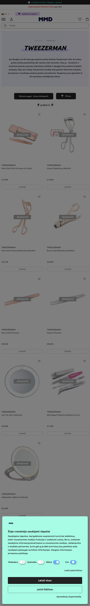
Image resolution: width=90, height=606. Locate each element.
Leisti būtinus (45, 589)
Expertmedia (75, 596)
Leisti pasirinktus (73, 570)
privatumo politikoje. (18, 553)
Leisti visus (45, 580)
